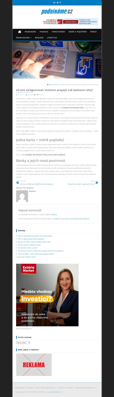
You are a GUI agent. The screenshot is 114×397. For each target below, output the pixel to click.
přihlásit (54, 214)
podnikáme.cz (56, 392)
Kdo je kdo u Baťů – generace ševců (81, 182)
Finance (44, 32)
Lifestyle (52, 38)
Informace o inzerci (24, 388)
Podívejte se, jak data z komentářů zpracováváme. (71, 219)
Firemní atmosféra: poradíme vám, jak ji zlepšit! (35, 236)
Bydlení (39, 38)
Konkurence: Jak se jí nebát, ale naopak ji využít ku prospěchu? (41, 251)
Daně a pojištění (78, 32)
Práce (93, 32)
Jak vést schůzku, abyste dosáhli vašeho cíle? (34, 242)
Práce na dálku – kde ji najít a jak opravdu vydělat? (36, 254)
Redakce (30, 95)
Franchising (24, 38)
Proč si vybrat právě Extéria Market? (31, 239)
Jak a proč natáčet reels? (27, 257)
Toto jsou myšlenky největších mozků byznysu (36, 182)
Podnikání (30, 32)
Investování (58, 32)
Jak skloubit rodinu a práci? (27, 248)
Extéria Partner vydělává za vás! (29, 245)
